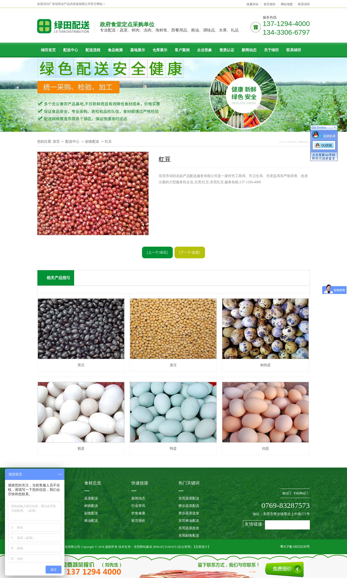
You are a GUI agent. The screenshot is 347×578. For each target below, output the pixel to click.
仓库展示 (159, 50)
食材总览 (92, 483)
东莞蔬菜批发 (188, 528)
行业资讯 (138, 506)
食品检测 (115, 50)
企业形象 (204, 50)
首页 (56, 141)
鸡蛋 (265, 448)
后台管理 (184, 547)
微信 (286, 493)
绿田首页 (48, 50)
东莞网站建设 (143, 547)
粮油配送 (91, 521)
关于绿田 (271, 50)
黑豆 (81, 365)
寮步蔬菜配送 (188, 506)
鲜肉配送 (91, 506)
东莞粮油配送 (188, 521)
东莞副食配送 (188, 535)
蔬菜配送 (91, 498)
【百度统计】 (201, 547)
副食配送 (92, 141)
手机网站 (300, 493)
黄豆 (173, 365)
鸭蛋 (173, 448)
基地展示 (137, 50)
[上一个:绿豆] (157, 252)
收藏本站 (253, 4)
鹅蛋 (81, 448)
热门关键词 (189, 483)
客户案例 (182, 50)
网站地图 (287, 4)
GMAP (170, 547)
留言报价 (270, 4)
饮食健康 (138, 513)
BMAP (158, 547)
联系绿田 (304, 4)
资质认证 (226, 50)
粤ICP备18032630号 (295, 547)
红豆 (108, 141)
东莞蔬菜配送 (188, 498)
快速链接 (139, 483)
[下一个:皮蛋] (189, 252)
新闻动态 (249, 50)
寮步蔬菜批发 (188, 513)
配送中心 (70, 50)
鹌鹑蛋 (265, 365)
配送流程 (93, 50)
